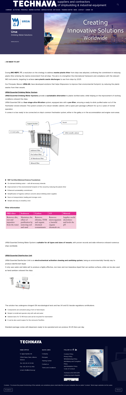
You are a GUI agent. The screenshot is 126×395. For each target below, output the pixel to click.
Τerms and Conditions (49, 367)
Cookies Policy (68, 354)
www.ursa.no (15, 41)
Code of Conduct (69, 369)
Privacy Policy (68, 356)
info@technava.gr (29, 370)
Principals (45, 357)
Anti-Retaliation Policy (70, 366)
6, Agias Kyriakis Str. (26, 354)
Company (45, 354)
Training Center (47, 361)
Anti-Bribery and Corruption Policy (72, 363)
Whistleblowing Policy (70, 359)
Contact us (45, 364)
